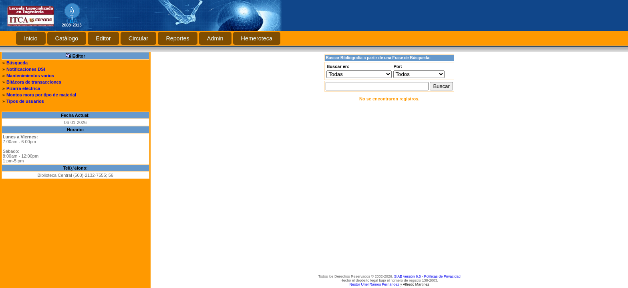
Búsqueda (17, 62)
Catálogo (66, 38)
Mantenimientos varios (30, 75)
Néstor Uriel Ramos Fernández (374, 284)
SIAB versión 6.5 (407, 276)
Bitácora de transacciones (33, 82)
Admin (215, 38)
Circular (139, 38)
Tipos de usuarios (25, 101)
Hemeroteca (256, 38)
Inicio (31, 38)
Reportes (177, 38)
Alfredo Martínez (416, 284)
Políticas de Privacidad (442, 276)
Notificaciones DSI (25, 69)
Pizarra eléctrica (23, 88)
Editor (103, 38)
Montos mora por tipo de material (41, 94)
